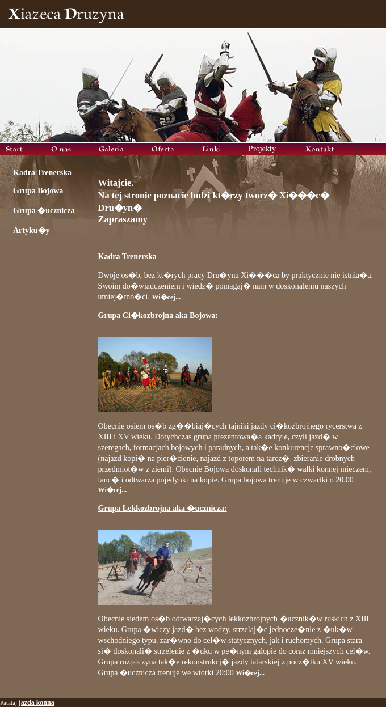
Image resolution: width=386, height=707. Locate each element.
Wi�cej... (166, 297)
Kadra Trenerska (42, 172)
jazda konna (36, 702)
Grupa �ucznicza (44, 210)
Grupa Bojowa (38, 191)
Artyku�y (31, 230)
